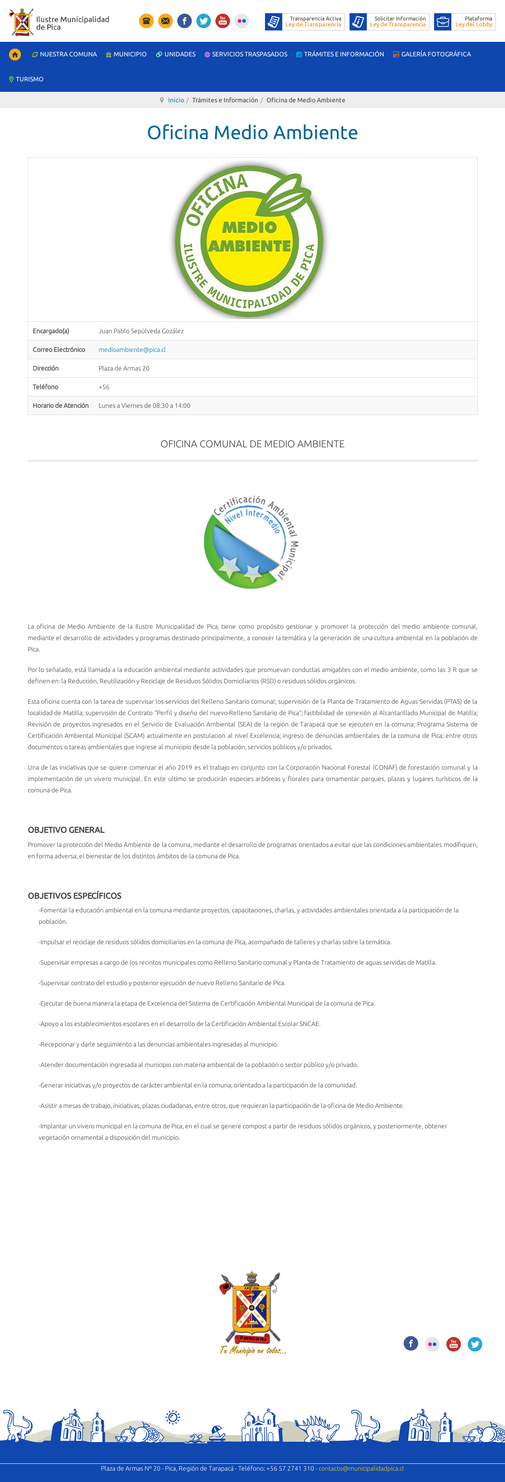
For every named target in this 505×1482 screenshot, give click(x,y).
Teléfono (45, 387)
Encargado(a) (51, 331)
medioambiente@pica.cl (132, 349)
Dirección (46, 368)
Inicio (176, 100)
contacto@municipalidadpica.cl (361, 1468)
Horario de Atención (61, 405)
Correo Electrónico (59, 349)
